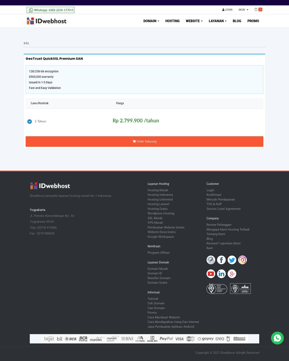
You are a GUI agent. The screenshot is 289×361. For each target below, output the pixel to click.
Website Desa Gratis (162, 232)
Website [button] (194, 21)
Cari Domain (156, 308)
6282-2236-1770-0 (50, 10)
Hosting (172, 21)
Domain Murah (158, 269)
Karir (210, 248)
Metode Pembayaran (221, 199)
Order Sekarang (144, 141)
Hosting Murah (158, 190)
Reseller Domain (159, 278)
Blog (237, 21)
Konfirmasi (214, 195)
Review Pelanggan (219, 225)
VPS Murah (155, 223)
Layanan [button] (218, 21)
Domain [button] (151, 21)
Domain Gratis (157, 282)
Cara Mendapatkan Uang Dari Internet (173, 322)
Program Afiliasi (159, 253)
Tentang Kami (216, 234)
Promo (253, 21)
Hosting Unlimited (160, 199)
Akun (243, 9)
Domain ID (155, 273)
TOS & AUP (214, 204)
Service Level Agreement (224, 209)
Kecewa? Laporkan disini (224, 243)
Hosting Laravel (158, 204)
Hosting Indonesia (160, 195)
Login (227, 9)
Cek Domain (156, 303)
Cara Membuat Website (164, 317)
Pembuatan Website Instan (166, 227)
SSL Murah (155, 218)
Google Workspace (161, 237)
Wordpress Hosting (161, 213)
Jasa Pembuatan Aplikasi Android (171, 327)
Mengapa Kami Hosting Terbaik (228, 229)
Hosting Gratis (158, 209)
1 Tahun (36, 121)
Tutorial (153, 299)
